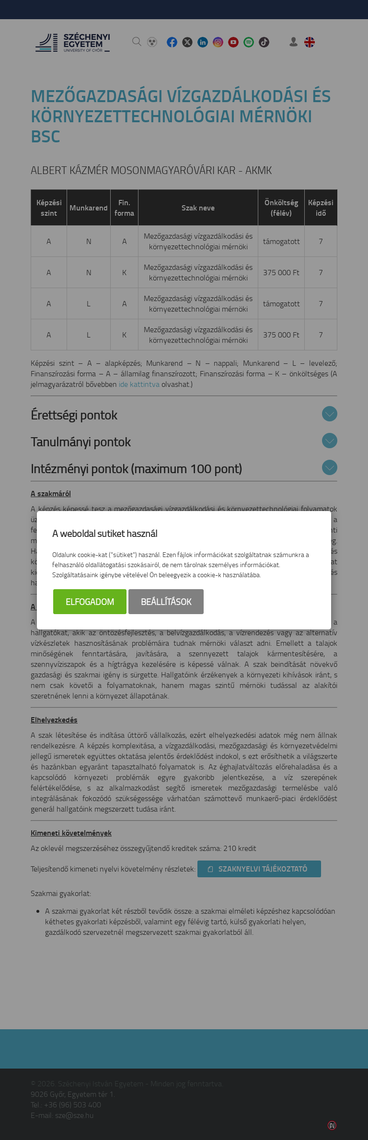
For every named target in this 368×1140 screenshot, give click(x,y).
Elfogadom (90, 601)
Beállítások (166, 601)
